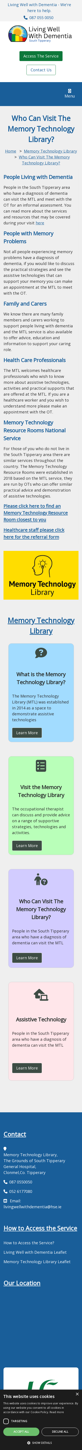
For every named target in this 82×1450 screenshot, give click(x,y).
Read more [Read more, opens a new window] (57, 1412)
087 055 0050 (41, 17)
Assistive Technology (41, 1019)
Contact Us (41, 69)
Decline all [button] (60, 1432)
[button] (41, 1443)
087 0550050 (20, 1182)
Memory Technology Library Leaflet (37, 1261)
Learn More (27, 732)
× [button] (77, 1394)
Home (10, 151)
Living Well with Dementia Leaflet (35, 1252)
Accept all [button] (21, 1432)
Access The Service (41, 56)
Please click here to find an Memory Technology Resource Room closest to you (35, 513)
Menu (72, 94)
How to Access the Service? (28, 1242)
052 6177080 (20, 1191)
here (40, 222)
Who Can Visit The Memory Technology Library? (41, 909)
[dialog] (41, 1420)
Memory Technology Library (50, 151)
